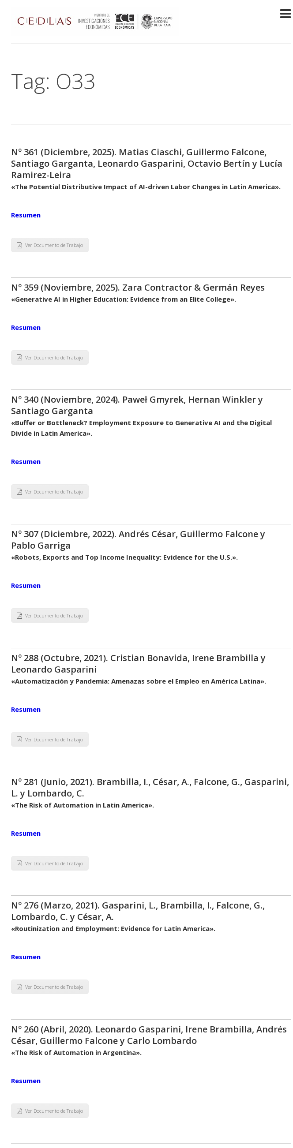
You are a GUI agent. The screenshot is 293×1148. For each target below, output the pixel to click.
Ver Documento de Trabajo (50, 245)
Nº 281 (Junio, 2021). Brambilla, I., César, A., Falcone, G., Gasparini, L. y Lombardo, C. (150, 787)
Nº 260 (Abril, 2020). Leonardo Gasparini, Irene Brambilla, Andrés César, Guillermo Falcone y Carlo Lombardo (149, 1035)
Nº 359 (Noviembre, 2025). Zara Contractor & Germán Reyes (138, 287)
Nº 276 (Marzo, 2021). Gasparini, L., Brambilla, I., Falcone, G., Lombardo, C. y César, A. (138, 911)
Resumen (26, 214)
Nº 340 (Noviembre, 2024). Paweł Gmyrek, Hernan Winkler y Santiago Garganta (137, 405)
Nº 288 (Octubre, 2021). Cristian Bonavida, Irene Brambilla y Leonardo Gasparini (138, 663)
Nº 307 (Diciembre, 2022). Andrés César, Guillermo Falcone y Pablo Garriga (138, 539)
